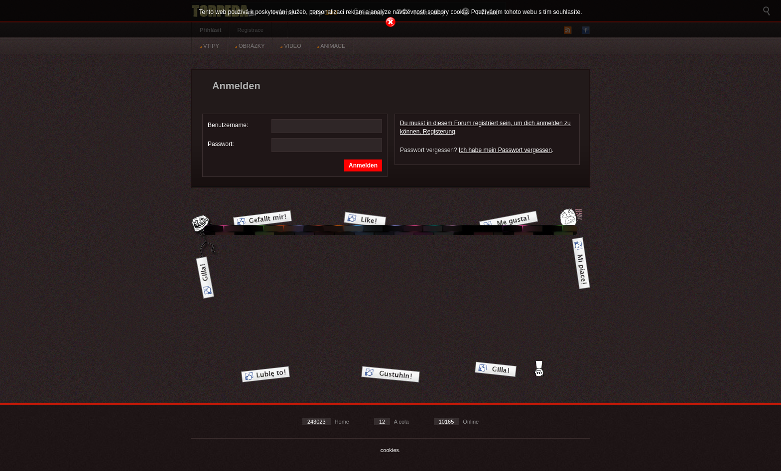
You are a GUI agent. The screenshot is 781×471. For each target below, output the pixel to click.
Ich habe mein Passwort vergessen (505, 150)
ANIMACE (331, 46)
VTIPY (209, 46)
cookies (390, 450)
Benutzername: (228, 125)
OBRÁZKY (250, 46)
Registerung (439, 131)
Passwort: (221, 144)
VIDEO (290, 46)
